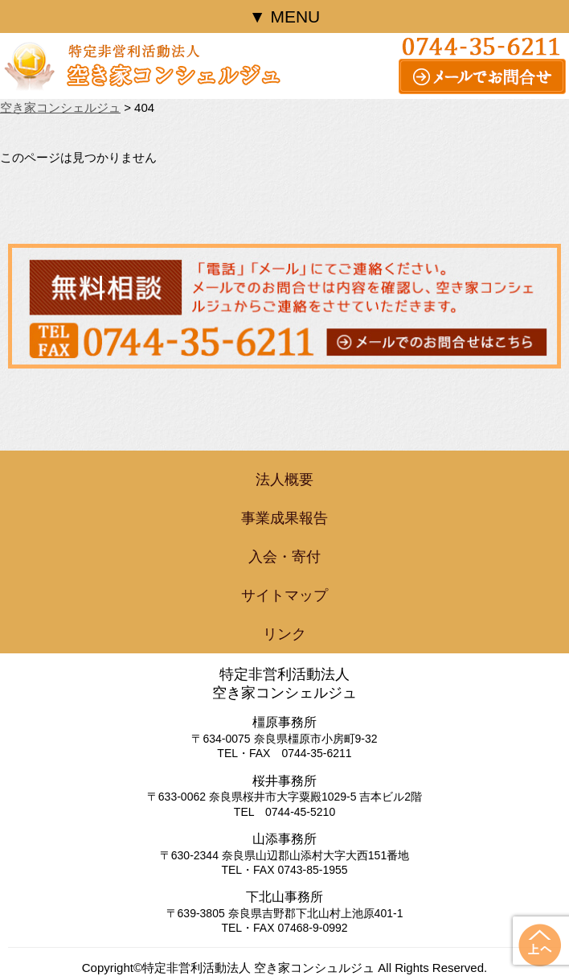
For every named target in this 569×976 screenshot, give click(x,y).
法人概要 (284, 480)
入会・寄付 (284, 557)
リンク (284, 634)
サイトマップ (284, 595)
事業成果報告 (284, 518)
